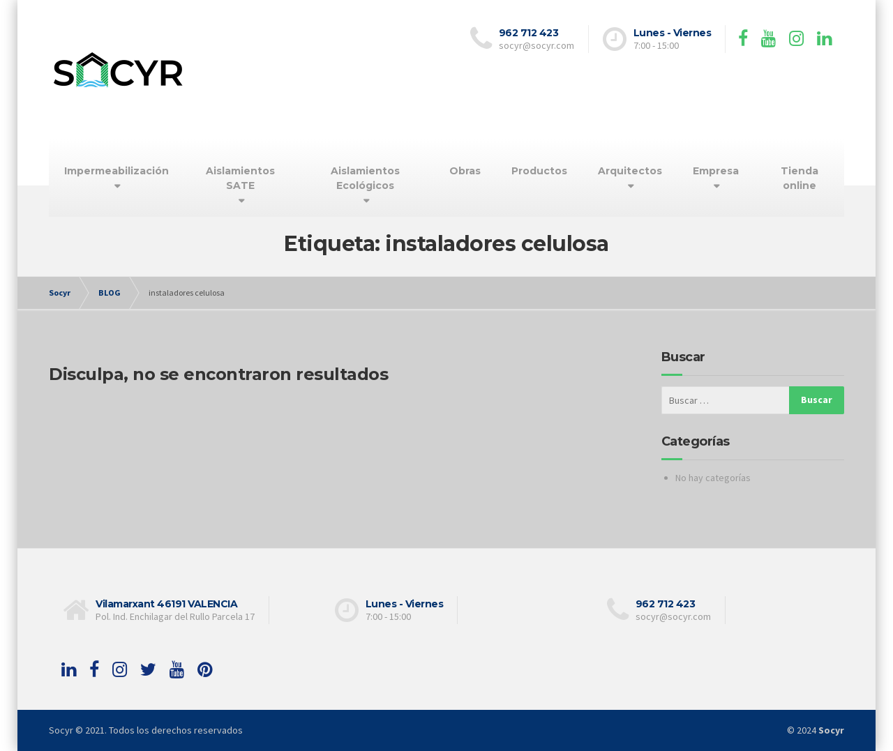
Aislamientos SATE (240, 178)
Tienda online (799, 178)
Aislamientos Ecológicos (365, 178)
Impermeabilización (116, 171)
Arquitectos (630, 171)
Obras (465, 171)
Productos (539, 171)
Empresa (716, 171)
